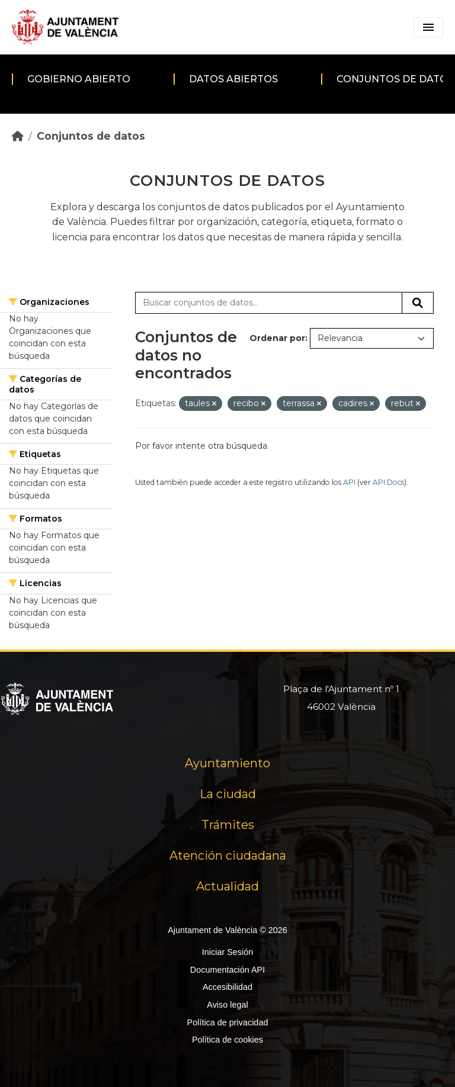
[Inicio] (18, 136)
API (349, 482)
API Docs (388, 482)
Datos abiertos (233, 79)
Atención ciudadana (227, 855)
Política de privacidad (227, 1022)
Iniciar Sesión (227, 952)
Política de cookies (227, 1039)
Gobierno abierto (78, 79)
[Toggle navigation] (428, 27)
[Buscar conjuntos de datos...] (268, 303)
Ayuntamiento (227, 763)
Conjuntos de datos (91, 136)
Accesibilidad (227, 987)
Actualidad (227, 886)
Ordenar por (277, 338)
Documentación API (227, 970)
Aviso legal (227, 1004)
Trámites (227, 825)
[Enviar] (417, 303)
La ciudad (228, 794)
